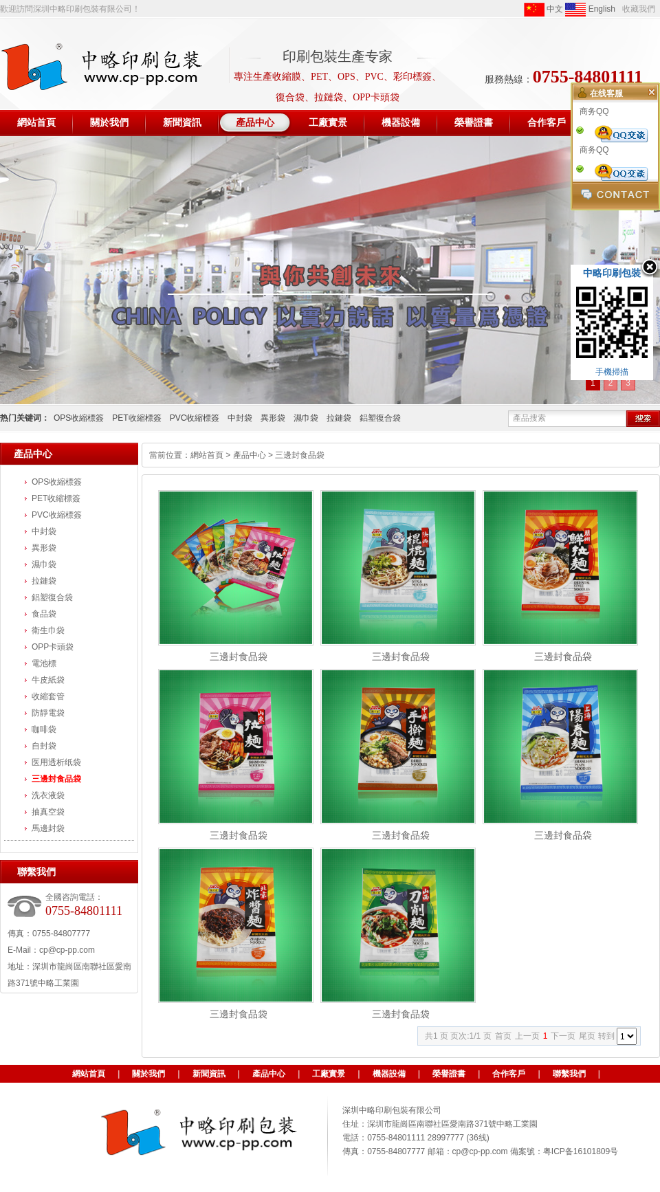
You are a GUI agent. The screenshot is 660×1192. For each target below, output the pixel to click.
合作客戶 (508, 1074)
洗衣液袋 (48, 795)
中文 (543, 9)
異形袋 (273, 418)
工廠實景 (328, 1074)
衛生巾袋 (48, 630)
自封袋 (44, 746)
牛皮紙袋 (48, 680)
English (590, 9)
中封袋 (240, 418)
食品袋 (44, 614)
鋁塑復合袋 (380, 418)
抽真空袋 (48, 812)
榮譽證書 (448, 1074)
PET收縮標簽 (136, 418)
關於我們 (148, 1074)
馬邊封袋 (48, 828)
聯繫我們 (569, 1074)
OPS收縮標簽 (79, 418)
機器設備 (389, 1074)
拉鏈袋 (339, 418)
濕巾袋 (306, 418)
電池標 (44, 663)
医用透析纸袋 (56, 762)
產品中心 (249, 455)
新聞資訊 (209, 1074)
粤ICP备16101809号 (580, 1151)
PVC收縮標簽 (195, 418)
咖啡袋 (44, 729)
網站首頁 (206, 455)
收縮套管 (48, 696)
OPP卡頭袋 (53, 647)
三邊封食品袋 (56, 779)
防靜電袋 (48, 713)
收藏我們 (638, 9)
